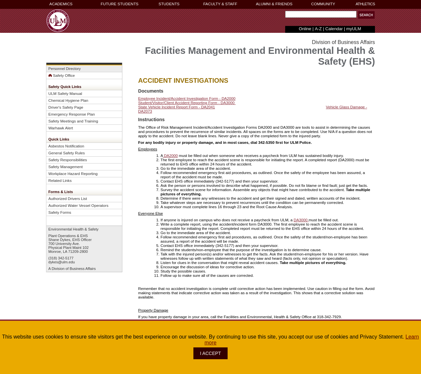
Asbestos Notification (66, 146)
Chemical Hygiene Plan (68, 100)
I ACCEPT (210, 353)
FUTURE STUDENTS (119, 4)
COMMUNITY (323, 4)
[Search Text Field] (321, 14)
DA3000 (301, 220)
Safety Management (65, 167)
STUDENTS (169, 4)
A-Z (318, 28)
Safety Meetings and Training (73, 121)
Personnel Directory (64, 69)
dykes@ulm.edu (61, 262)
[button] (366, 15)
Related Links (60, 180)
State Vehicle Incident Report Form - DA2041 (176, 107)
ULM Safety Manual (65, 93)
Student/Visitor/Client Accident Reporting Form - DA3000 (186, 102)
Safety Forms (59, 212)
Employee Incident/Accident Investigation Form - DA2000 (186, 98)
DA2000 (170, 155)
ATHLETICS (365, 4)
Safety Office (61, 75)
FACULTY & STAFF (220, 4)
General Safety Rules (66, 153)
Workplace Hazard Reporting (73, 173)
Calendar (334, 28)
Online (305, 28)
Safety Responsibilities (67, 160)
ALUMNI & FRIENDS (274, 4)
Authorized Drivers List (67, 198)
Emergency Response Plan (71, 114)
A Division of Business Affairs (72, 269)
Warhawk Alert (60, 128)
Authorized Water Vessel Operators (78, 205)
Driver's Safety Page (65, 107)
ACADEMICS (60, 4)
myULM (353, 28)
